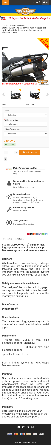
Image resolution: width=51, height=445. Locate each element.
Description (7, 239)
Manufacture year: (13, 129)
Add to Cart (30, 152)
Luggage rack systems (15, 25)
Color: (6, 110)
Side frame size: (11, 120)
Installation (19, 239)
